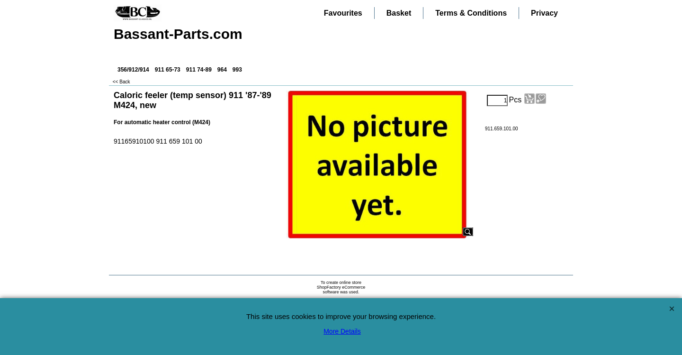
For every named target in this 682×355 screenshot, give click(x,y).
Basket (398, 13)
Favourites (343, 13)
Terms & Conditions (471, 13)
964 (222, 69)
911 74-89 (199, 69)
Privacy (544, 13)
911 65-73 (167, 69)
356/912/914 (133, 69)
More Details (342, 331)
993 (237, 69)
